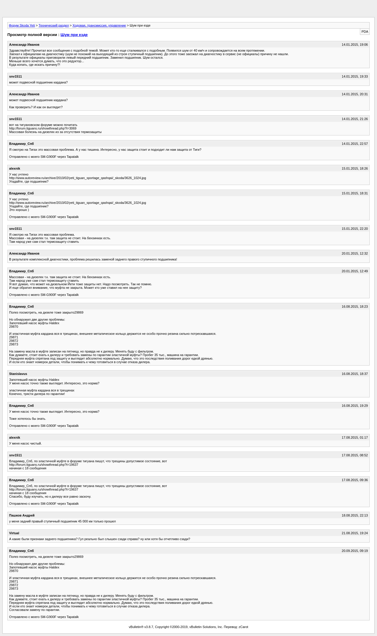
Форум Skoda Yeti (22, 25)
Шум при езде (74, 34)
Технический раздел (54, 25)
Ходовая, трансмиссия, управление (99, 25)
